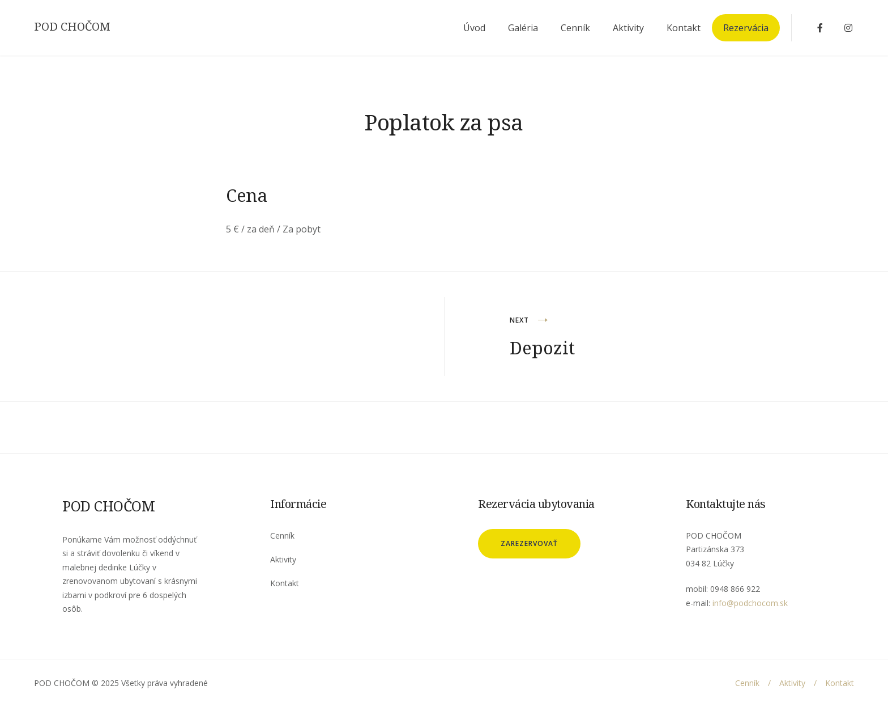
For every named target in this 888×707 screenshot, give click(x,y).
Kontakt (684, 28)
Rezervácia (746, 28)
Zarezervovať (529, 543)
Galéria (523, 28)
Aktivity (628, 28)
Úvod (474, 28)
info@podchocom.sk (750, 603)
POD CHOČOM (72, 26)
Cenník (575, 28)
